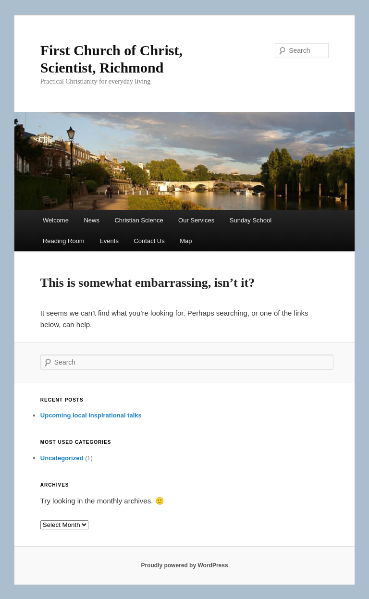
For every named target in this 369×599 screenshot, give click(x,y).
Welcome (56, 220)
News (91, 220)
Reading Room (64, 240)
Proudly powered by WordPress (184, 565)
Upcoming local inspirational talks (91, 415)
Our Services (196, 220)
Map (186, 240)
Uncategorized (62, 458)
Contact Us (149, 240)
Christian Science (138, 220)
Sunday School (250, 220)
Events (109, 240)
